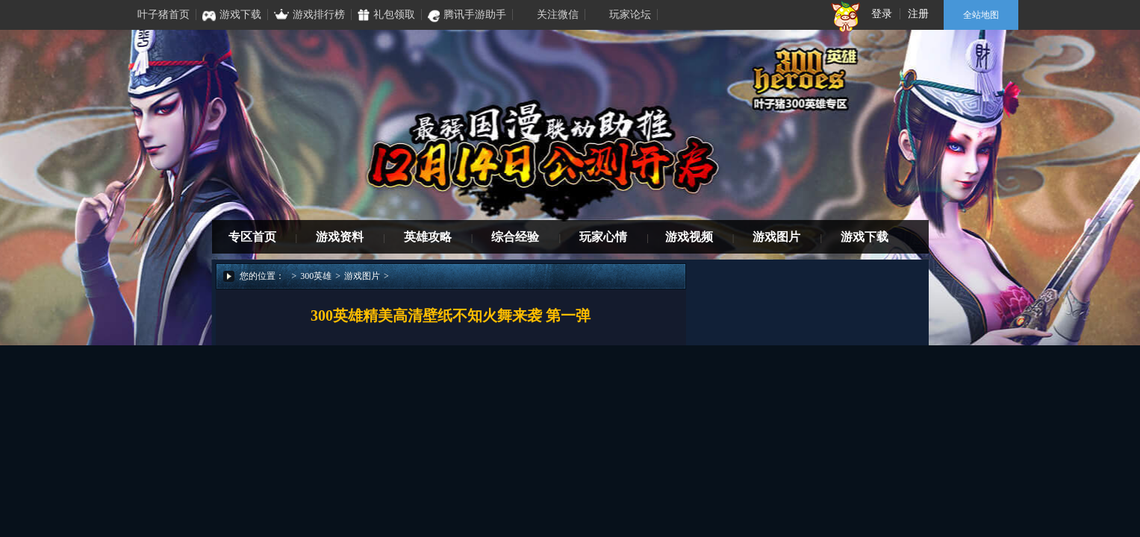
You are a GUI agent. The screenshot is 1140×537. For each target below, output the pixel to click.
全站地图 (981, 15)
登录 (881, 13)
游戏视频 (689, 236)
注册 (918, 13)
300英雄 (315, 276)
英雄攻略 (428, 236)
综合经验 (515, 236)
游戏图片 (776, 236)
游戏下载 (864, 236)
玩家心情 (603, 236)
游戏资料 (340, 236)
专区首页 (252, 236)
